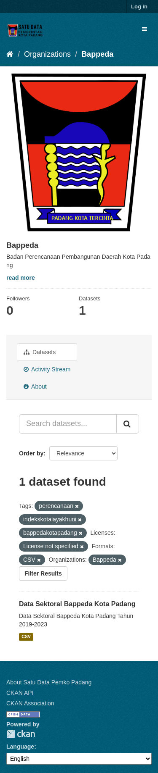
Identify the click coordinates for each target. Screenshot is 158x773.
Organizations (47, 54)
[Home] (9, 54)
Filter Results (43, 573)
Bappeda (97, 54)
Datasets (40, 352)
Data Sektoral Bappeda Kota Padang (77, 603)
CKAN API (20, 692)
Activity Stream (47, 369)
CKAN (20, 733)
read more (20, 277)
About (35, 386)
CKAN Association (30, 703)
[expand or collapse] (144, 29)
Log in (139, 6)
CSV (26, 636)
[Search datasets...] (68, 424)
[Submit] (127, 424)
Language (20, 746)
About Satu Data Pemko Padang (48, 682)
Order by (31, 453)
